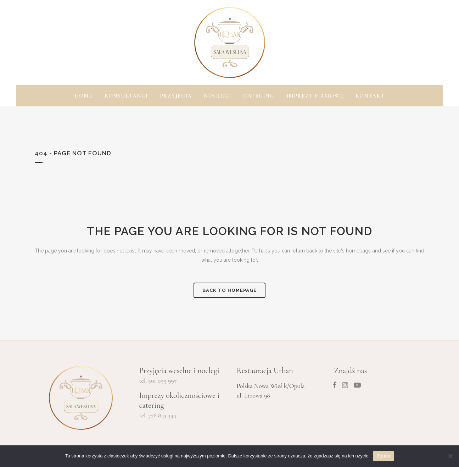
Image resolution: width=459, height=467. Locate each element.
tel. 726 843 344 (158, 415)
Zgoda (383, 455)
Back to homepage (229, 290)
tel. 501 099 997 (158, 380)
